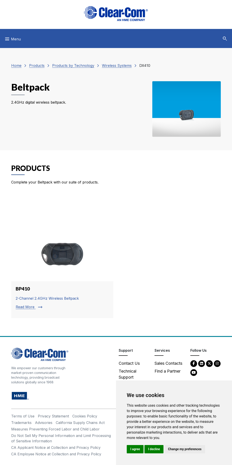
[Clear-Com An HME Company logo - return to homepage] (39, 354)
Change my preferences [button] (184, 449)
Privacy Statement (53, 416)
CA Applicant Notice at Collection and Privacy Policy (56, 447)
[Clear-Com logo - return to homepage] (116, 14)
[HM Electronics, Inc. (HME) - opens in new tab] (20, 395)
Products (37, 65)
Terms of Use (22, 416)
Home (16, 65)
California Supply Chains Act (80, 422)
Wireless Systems (117, 65)
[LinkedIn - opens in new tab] (201, 363)
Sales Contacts (168, 363)
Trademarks (21, 422)
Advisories (43, 422)
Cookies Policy (84, 416)
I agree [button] (135, 449)
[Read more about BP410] (62, 258)
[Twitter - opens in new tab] (209, 363)
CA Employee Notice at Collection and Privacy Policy (56, 454)
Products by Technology (73, 65)
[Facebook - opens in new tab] (193, 363)
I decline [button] (154, 449)
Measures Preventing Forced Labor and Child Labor (55, 429)
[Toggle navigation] (12, 40)
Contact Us (129, 363)
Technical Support (127, 374)
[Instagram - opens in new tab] (217, 363)
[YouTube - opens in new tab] (193, 372)
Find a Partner (167, 371)
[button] (225, 38)
